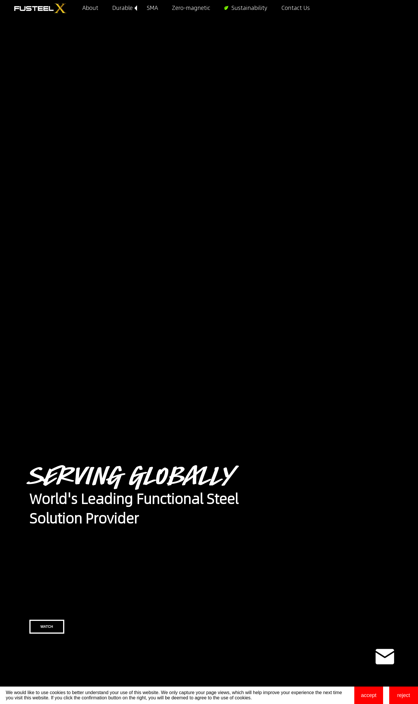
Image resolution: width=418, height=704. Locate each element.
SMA (152, 8)
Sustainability (249, 8)
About (90, 8)
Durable (122, 8)
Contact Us (295, 8)
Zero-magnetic (191, 8)
